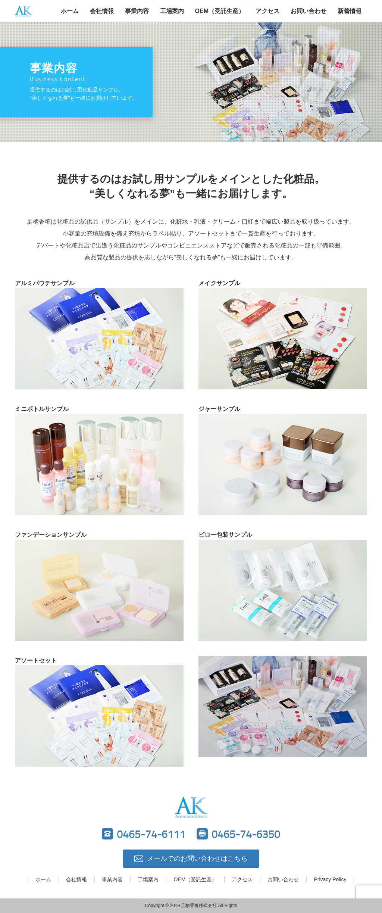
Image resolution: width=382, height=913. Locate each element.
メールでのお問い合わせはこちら (191, 858)
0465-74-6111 (143, 834)
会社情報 (102, 11)
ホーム (70, 11)
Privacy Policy (330, 879)
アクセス (267, 11)
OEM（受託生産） (219, 11)
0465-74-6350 (238, 834)
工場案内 (172, 11)
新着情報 (349, 11)
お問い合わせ (308, 11)
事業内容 (137, 11)
